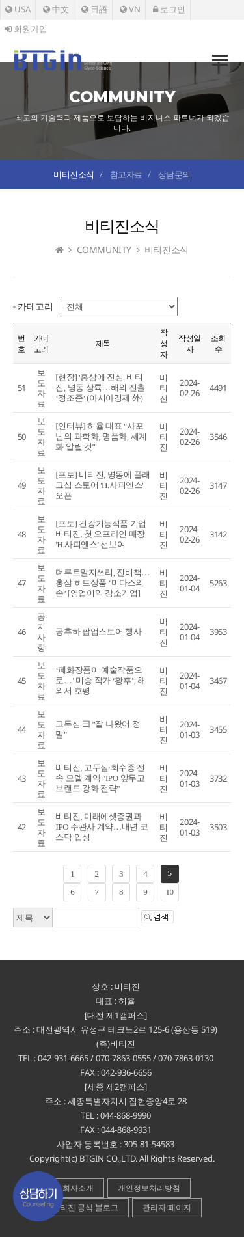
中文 (56, 9)
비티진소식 (73, 174)
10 (169, 892)
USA (18, 9)
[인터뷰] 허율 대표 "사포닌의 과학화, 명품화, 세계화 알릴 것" (100, 436)
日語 (94, 9)
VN (130, 9)
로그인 (169, 9)
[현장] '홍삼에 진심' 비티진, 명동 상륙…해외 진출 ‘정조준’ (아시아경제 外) (99, 387)
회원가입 (26, 28)
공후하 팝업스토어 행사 (98, 631)
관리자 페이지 (166, 1207)
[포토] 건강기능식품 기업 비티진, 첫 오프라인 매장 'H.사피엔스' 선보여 (100, 534)
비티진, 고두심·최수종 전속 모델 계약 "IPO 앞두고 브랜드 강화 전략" (99, 778)
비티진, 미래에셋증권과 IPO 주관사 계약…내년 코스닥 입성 (101, 826)
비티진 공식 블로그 (85, 1207)
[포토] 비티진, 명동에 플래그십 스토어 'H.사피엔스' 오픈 (102, 485)
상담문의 (174, 174)
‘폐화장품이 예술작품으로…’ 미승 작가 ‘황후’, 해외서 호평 (100, 680)
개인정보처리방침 (149, 1187)
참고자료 (126, 174)
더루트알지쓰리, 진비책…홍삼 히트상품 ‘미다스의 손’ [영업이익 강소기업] (102, 582)
